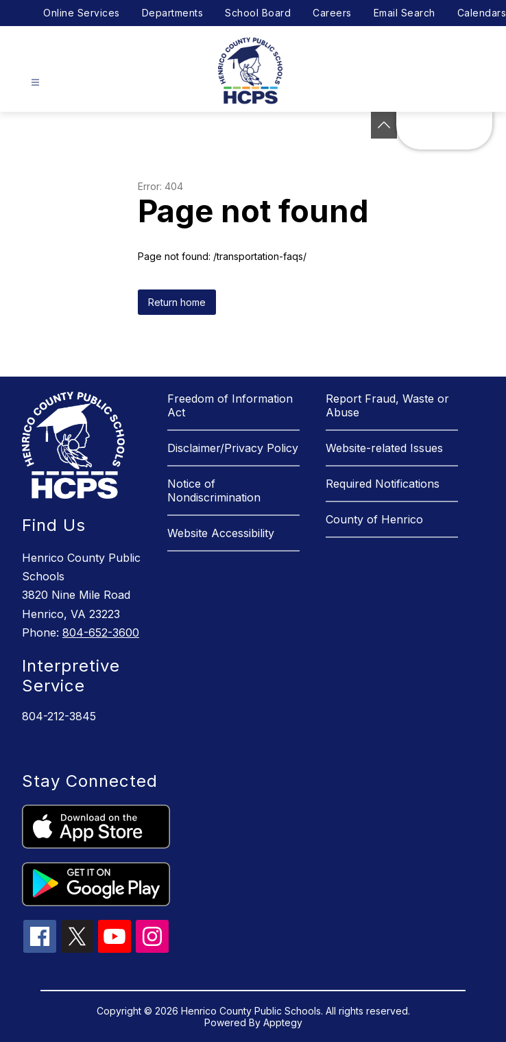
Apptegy (282, 1022)
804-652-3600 (100, 632)
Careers (332, 13)
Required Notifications (382, 483)
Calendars (482, 13)
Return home (177, 302)
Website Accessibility (220, 533)
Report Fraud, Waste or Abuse (387, 405)
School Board (258, 13)
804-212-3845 (59, 716)
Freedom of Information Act (230, 405)
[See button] (384, 125)
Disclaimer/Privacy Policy (232, 448)
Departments (173, 13)
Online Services (81, 13)
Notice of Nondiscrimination (214, 490)
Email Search (404, 13)
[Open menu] (35, 83)
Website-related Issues (384, 448)
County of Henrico (374, 519)
